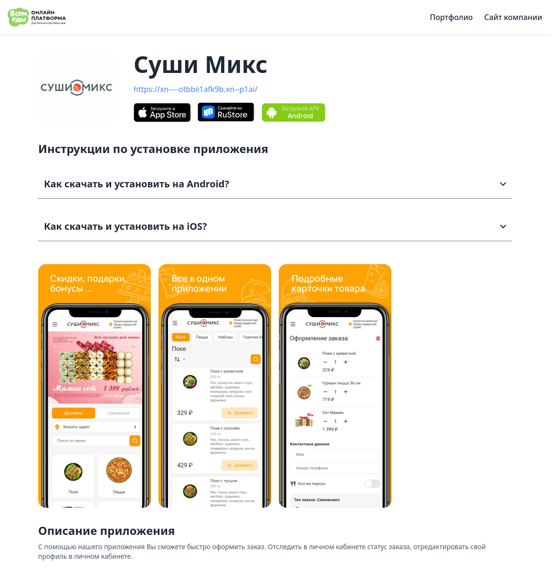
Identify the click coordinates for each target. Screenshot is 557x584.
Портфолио (451, 17)
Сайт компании (513, 17)
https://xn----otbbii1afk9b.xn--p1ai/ (196, 89)
